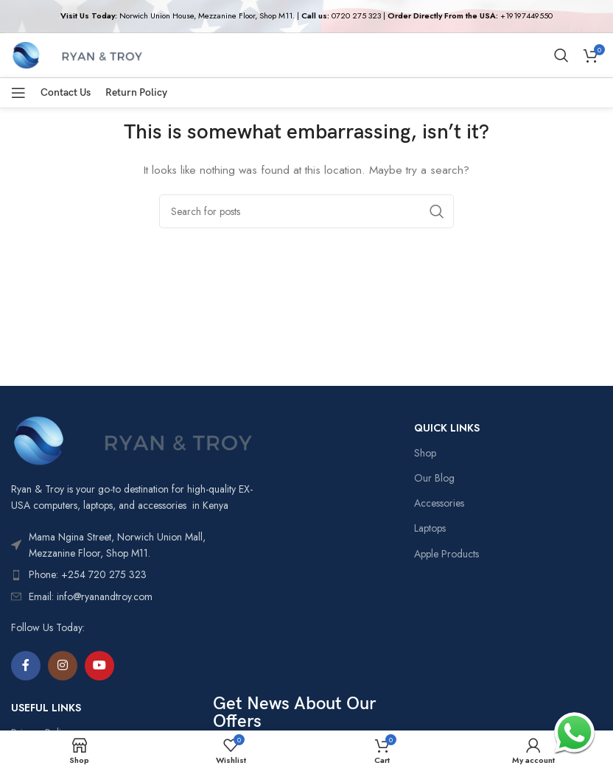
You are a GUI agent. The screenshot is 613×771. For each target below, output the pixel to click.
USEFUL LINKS (46, 707)
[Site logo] (77, 53)
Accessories (439, 503)
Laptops (430, 528)
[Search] (561, 55)
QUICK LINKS (447, 427)
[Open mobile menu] (18, 93)
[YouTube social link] (99, 665)
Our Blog (434, 478)
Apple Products (446, 553)
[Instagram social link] (62, 665)
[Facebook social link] (26, 665)
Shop (425, 453)
